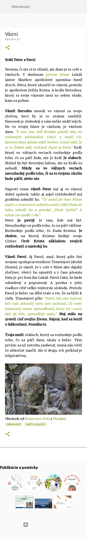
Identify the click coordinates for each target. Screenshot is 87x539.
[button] (7, 48)
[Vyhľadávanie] (81, 7)
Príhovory (14, 424)
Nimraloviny (21, 7)
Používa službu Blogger (43, 525)
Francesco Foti (37, 419)
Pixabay (59, 419)
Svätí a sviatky (35, 424)
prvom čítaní (57, 74)
